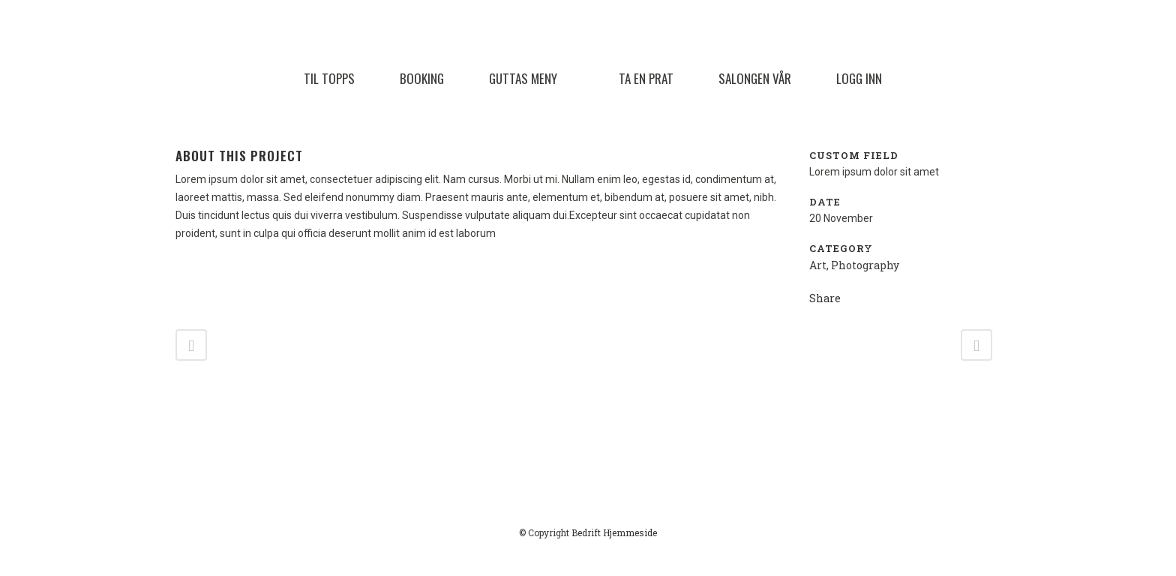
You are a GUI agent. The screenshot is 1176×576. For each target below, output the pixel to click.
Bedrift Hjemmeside (614, 532)
